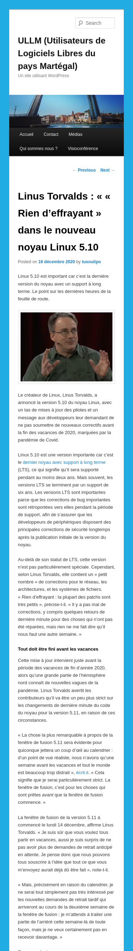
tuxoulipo (91, 261)
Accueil (26, 134)
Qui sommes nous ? (38, 148)
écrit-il (82, 772)
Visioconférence (83, 148)
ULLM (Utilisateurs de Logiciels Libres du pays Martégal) (62, 53)
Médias (76, 134)
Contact (51, 134)
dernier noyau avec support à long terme (64, 462)
